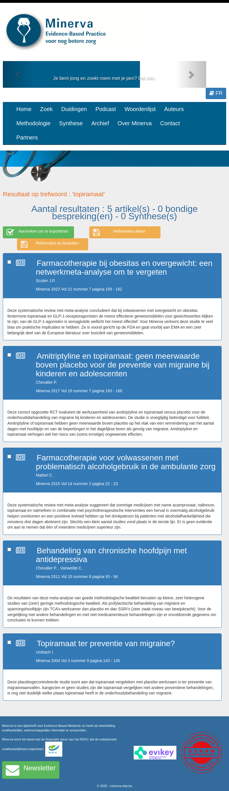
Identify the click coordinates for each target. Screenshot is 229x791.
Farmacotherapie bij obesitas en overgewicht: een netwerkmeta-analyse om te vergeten (124, 267)
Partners (27, 137)
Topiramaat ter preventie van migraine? (106, 643)
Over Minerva (134, 123)
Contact (170, 123)
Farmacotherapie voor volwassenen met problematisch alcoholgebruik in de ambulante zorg (126, 462)
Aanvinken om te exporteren (37, 232)
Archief (100, 123)
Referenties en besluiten (50, 244)
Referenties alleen (119, 232)
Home (24, 109)
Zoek (46, 109)
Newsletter (31, 770)
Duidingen (74, 109)
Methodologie (33, 123)
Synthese (71, 123)
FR (215, 93)
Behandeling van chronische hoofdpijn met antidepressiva (111, 555)
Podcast (105, 109)
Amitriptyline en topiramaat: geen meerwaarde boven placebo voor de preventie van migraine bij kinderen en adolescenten (122, 365)
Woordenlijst (140, 109)
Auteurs (174, 109)
